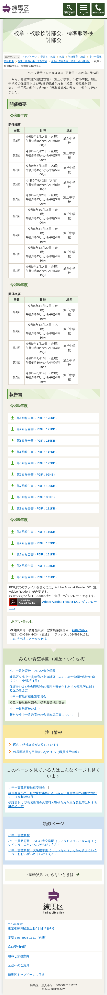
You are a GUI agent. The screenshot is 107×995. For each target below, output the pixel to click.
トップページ (29, 56)
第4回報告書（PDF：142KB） (37, 452)
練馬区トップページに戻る (26, 974)
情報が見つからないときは (50, 874)
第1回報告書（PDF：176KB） (37, 418)
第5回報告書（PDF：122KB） (37, 463)
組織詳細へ (79, 630)
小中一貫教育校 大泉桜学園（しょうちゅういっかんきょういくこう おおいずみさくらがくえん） (52, 852)
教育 (61, 56)
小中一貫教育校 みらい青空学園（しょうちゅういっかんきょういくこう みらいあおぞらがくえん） (52, 842)
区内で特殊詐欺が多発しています (36, 744)
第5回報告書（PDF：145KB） (37, 577)
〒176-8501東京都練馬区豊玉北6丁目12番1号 (31, 926)
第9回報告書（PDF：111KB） (37, 508)
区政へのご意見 (18, 965)
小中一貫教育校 (19, 835)
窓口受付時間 (17, 946)
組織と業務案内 (18, 956)
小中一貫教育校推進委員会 (26, 787)
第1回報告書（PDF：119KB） (37, 531)
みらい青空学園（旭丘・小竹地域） (70, 61)
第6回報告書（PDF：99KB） (36, 474)
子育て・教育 (48, 56)
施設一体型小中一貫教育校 (32, 61)
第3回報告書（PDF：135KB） (37, 440)
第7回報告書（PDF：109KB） (37, 486)
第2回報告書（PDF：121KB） (37, 429)
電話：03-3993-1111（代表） (28, 937)
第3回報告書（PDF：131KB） (37, 554)
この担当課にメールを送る (28, 638)
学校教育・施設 (76, 56)
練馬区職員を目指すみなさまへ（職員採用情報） (47, 752)
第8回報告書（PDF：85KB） (36, 497)
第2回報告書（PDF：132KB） (37, 543)
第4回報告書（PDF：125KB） (37, 565)
